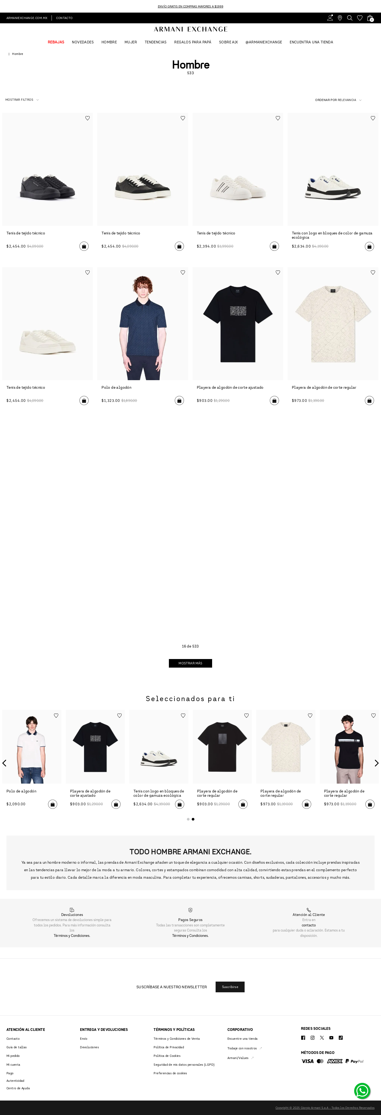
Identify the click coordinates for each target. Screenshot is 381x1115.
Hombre (17, 54)
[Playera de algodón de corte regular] (222, 763)
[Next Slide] (378, 6)
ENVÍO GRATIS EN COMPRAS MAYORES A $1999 (190, 6)
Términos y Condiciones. (72, 935)
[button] (22, 100)
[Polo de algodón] (32, 763)
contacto (309, 925)
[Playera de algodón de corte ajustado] (95, 763)
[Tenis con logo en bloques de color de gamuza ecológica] (159, 763)
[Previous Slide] (3, 6)
